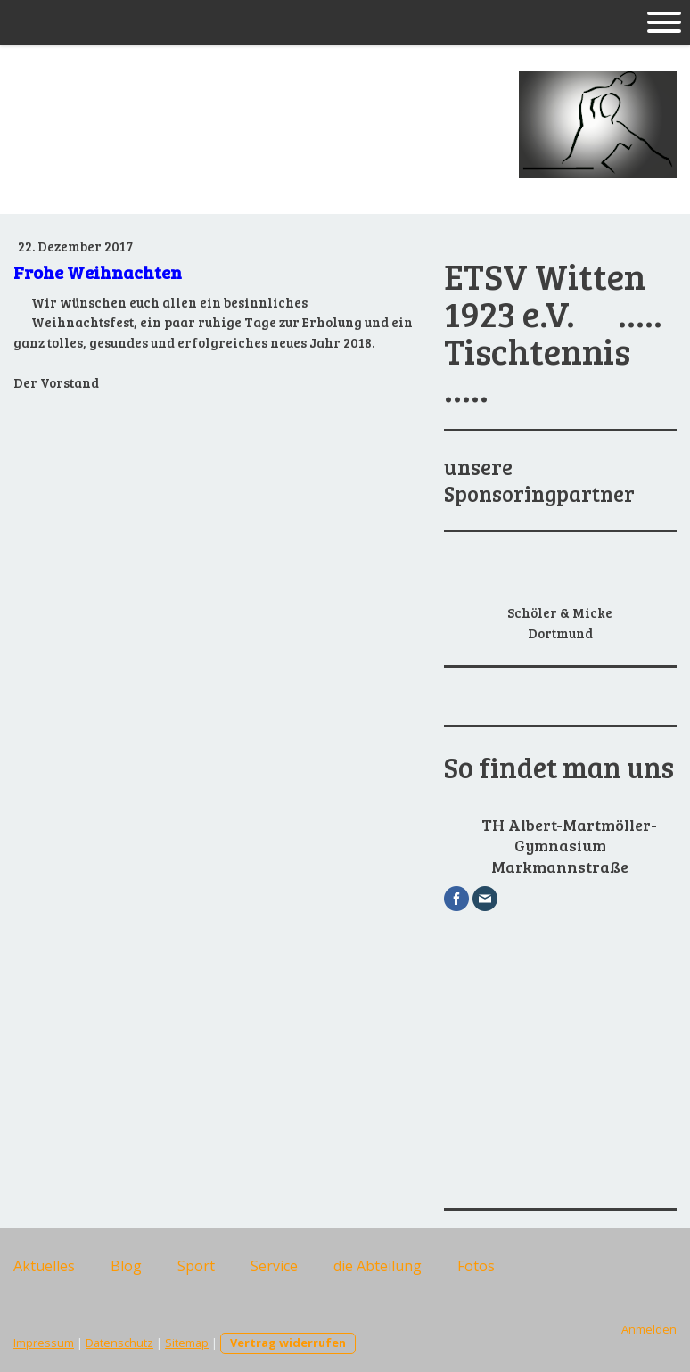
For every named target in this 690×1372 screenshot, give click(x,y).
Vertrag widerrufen (288, 1343)
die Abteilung (377, 1266)
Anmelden (649, 1329)
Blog (126, 1266)
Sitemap (187, 1343)
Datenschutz (119, 1343)
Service (274, 1266)
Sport (196, 1266)
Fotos (476, 1266)
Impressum (43, 1343)
